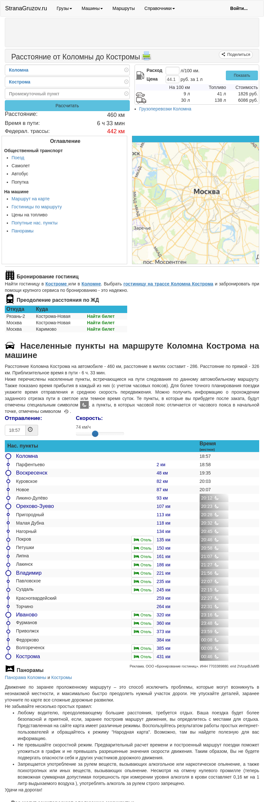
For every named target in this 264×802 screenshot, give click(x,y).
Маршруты (123, 8)
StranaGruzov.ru (26, 8)
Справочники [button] (159, 8)
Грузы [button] (64, 8)
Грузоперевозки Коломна (165, 108)
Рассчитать (67, 105)
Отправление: (23, 418)
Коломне (91, 283)
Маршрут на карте (31, 198)
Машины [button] (92, 8)
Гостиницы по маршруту (37, 206)
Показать (242, 75)
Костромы (61, 677)
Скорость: (89, 418)
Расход (154, 70)
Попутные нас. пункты (35, 222)
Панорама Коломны (25, 677)
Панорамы (23, 230)
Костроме (57, 283)
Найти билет (101, 316)
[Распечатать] (146, 57)
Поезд (18, 157)
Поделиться (238, 54)
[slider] (95, 434)
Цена (152, 79)
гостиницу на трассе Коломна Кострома (168, 283)
